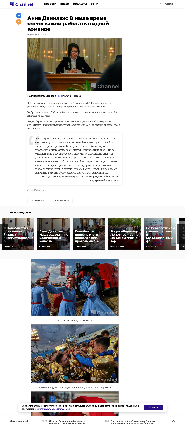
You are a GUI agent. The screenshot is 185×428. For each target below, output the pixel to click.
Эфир (94, 4)
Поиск (166, 4)
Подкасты (80, 4)
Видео (64, 4)
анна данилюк (62, 201)
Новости (50, 4)
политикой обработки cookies (53, 409)
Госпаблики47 (38, 201)
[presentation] (4, 234)
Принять (153, 407)
